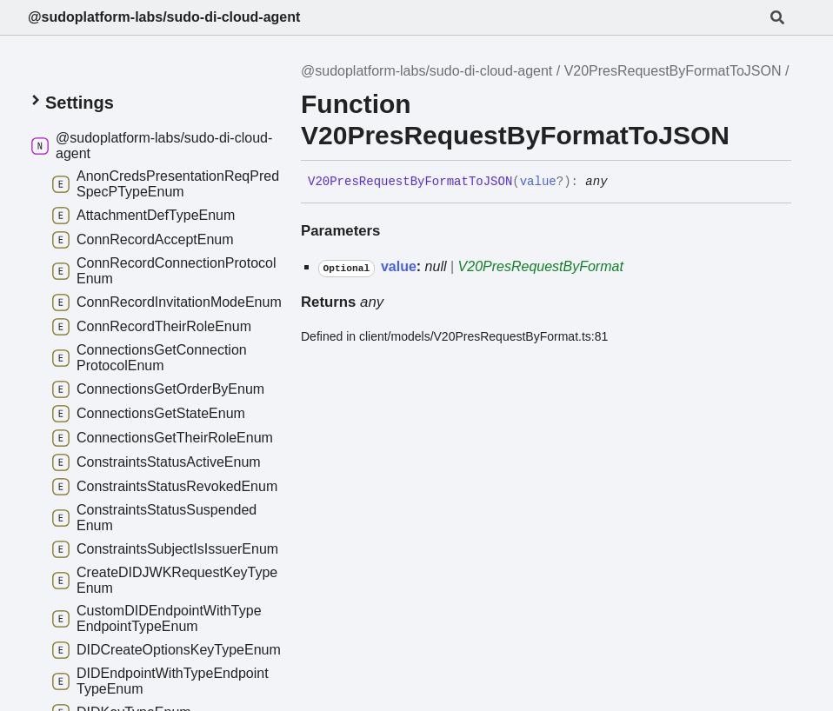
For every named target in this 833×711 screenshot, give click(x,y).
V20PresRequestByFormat (540, 266)
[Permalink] (621, 182)
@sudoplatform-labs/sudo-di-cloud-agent (164, 17)
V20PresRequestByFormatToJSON (673, 70)
